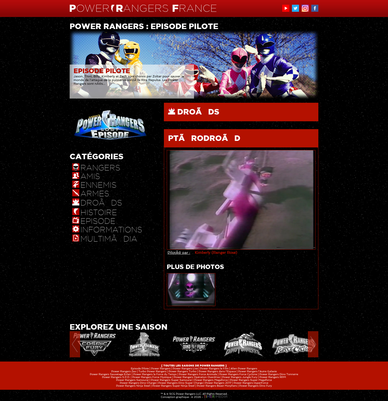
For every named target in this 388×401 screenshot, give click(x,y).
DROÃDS (198, 111)
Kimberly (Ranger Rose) (216, 252)
